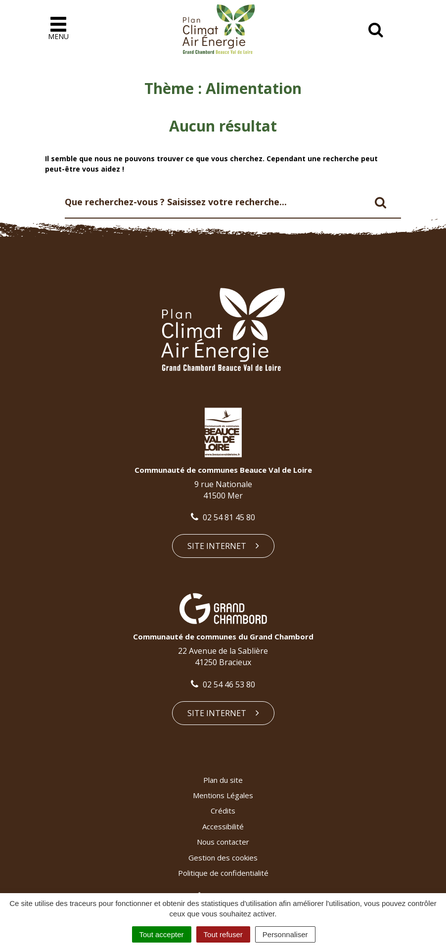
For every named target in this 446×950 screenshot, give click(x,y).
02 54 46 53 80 (223, 684)
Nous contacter (223, 842)
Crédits (223, 810)
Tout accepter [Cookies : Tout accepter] (161, 934)
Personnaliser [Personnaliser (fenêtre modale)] (285, 934)
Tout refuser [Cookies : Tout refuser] (223, 934)
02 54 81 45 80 (223, 517)
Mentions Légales (223, 795)
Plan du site (223, 780)
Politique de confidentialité (223, 873)
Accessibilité (223, 826)
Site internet (223, 546)
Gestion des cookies (223, 857)
